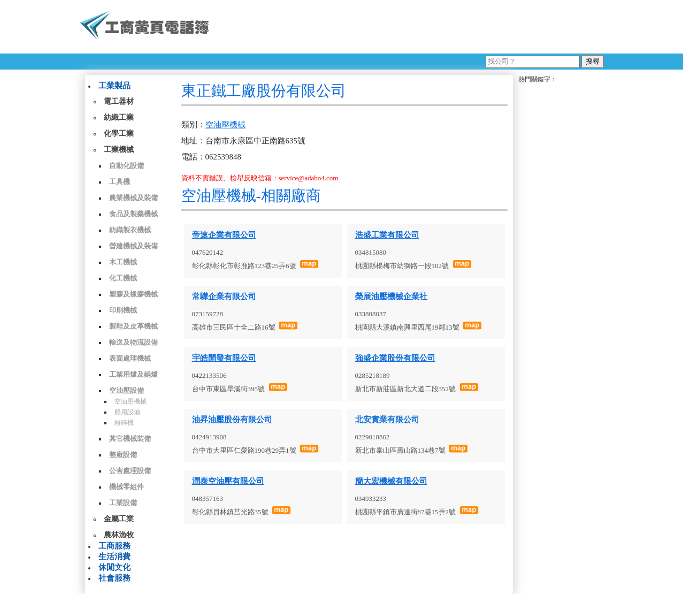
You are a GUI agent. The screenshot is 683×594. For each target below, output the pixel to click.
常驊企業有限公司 (224, 296)
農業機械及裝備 (133, 198)
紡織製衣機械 (130, 230)
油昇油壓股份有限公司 (232, 419)
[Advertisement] (410, 27)
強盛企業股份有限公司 (395, 358)
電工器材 (119, 101)
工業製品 (114, 85)
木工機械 (123, 262)
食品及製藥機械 (133, 214)
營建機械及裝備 (133, 246)
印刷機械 (123, 310)
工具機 (119, 182)
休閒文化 (114, 567)
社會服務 (114, 578)
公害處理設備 (130, 471)
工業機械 (119, 150)
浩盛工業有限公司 (387, 235)
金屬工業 (119, 519)
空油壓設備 (126, 390)
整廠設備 (123, 455)
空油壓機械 (130, 401)
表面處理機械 (130, 358)
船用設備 (127, 412)
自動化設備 (126, 166)
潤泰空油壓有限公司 (228, 481)
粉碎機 (124, 423)
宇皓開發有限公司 (224, 358)
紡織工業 (119, 117)
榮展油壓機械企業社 (391, 296)
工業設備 (123, 503)
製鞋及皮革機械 (133, 326)
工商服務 (114, 546)
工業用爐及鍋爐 (133, 374)
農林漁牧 (119, 535)
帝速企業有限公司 (224, 235)
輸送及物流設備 (133, 342)
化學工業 (119, 134)
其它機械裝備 (130, 439)
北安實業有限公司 (387, 419)
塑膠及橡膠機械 (133, 294)
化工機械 (123, 278)
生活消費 (114, 556)
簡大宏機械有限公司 (391, 481)
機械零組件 (126, 487)
